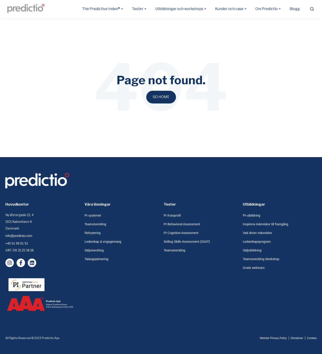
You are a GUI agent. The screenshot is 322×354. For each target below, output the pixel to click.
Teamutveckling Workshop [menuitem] (261, 259)
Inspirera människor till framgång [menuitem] (265, 224)
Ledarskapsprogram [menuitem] (257, 241)
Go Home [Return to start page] (161, 97)
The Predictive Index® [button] (101, 9)
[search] (311, 9)
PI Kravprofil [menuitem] (172, 215)
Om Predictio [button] (266, 9)
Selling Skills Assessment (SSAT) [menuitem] (187, 241)
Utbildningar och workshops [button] (179, 9)
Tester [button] (137, 9)
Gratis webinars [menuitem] (254, 268)
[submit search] (312, 9)
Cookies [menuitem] (312, 338)
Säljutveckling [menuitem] (94, 250)
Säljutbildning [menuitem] (252, 250)
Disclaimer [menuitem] (297, 338)
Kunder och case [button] (229, 9)
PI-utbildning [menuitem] (251, 215)
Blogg (295, 9)
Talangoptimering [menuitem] (96, 259)
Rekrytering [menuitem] (93, 233)
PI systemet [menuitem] (93, 215)
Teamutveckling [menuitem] (95, 224)
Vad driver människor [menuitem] (257, 233)
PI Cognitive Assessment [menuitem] (181, 233)
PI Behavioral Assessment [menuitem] (182, 224)
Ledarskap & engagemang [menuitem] (103, 241)
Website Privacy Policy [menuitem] (273, 338)
